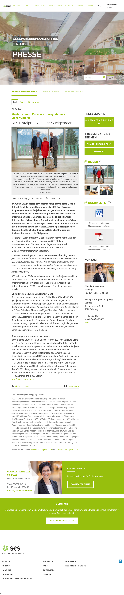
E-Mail (87, 322)
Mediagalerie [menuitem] (51, 91)
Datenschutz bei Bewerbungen (17, 579)
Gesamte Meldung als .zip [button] (99, 122)
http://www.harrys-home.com (26, 379)
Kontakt (90, 6)
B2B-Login (48, 562)
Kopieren (99, 151)
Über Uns (16, 6)
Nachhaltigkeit (55, 6)
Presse (80, 6)
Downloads (48, 570)
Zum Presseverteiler (62, 520)
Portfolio (40, 6)
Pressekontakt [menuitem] (74, 91)
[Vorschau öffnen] (45, 149)
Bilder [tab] (22, 102)
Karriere (69, 6)
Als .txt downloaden (99, 144)
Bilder (92, 161)
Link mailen (73, 386)
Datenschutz (8, 574)
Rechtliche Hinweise (75, 566)
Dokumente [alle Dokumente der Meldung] (95, 203)
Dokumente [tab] (34, 102)
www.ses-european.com (41, 449)
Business (28, 6)
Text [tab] (15, 102)
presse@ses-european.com (19, 490)
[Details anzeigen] (99, 213)
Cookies (47, 574)
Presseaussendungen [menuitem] (24, 91)
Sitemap (6, 562)
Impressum (70, 562)
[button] (104, 77)
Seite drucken (22, 386)
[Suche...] (95, 77)
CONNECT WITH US (80, 484)
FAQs (45, 566)
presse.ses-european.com (67, 449)
